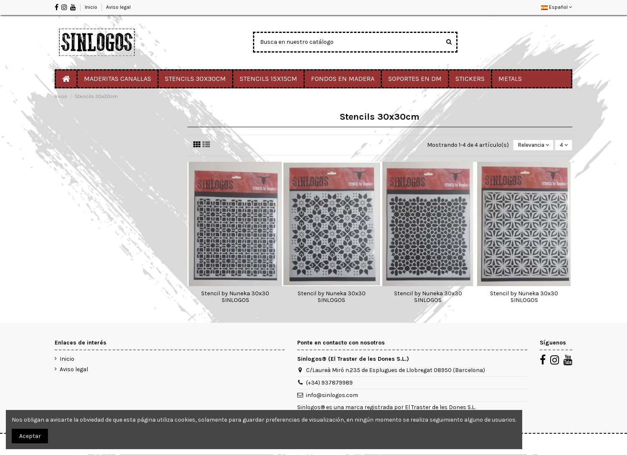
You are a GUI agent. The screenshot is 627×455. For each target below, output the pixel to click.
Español (556, 7)
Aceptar (30, 436)
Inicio (92, 7)
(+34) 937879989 (329, 383)
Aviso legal (118, 7)
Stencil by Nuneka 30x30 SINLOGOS (235, 298)
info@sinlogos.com (332, 396)
